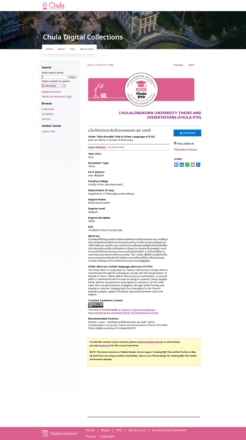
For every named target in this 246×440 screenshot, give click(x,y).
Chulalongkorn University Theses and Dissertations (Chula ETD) (160, 115)
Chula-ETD (101, 65)
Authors (46, 119)
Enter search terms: (53, 73)
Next (191, 64)
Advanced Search (51, 92)
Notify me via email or (57, 96)
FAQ (119, 430)
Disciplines (47, 114)
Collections (48, 109)
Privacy (91, 436)
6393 (111, 65)
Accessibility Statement (169, 430)
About (105, 430)
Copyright (107, 436)
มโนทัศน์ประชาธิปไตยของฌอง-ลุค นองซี (119, 130)
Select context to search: (56, 81)
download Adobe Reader (150, 342)
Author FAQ (48, 131)
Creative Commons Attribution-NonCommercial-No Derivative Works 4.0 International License (123, 311)
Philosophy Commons (185, 149)
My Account (137, 430)
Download (187, 132)
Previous (178, 64)
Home (90, 65)
